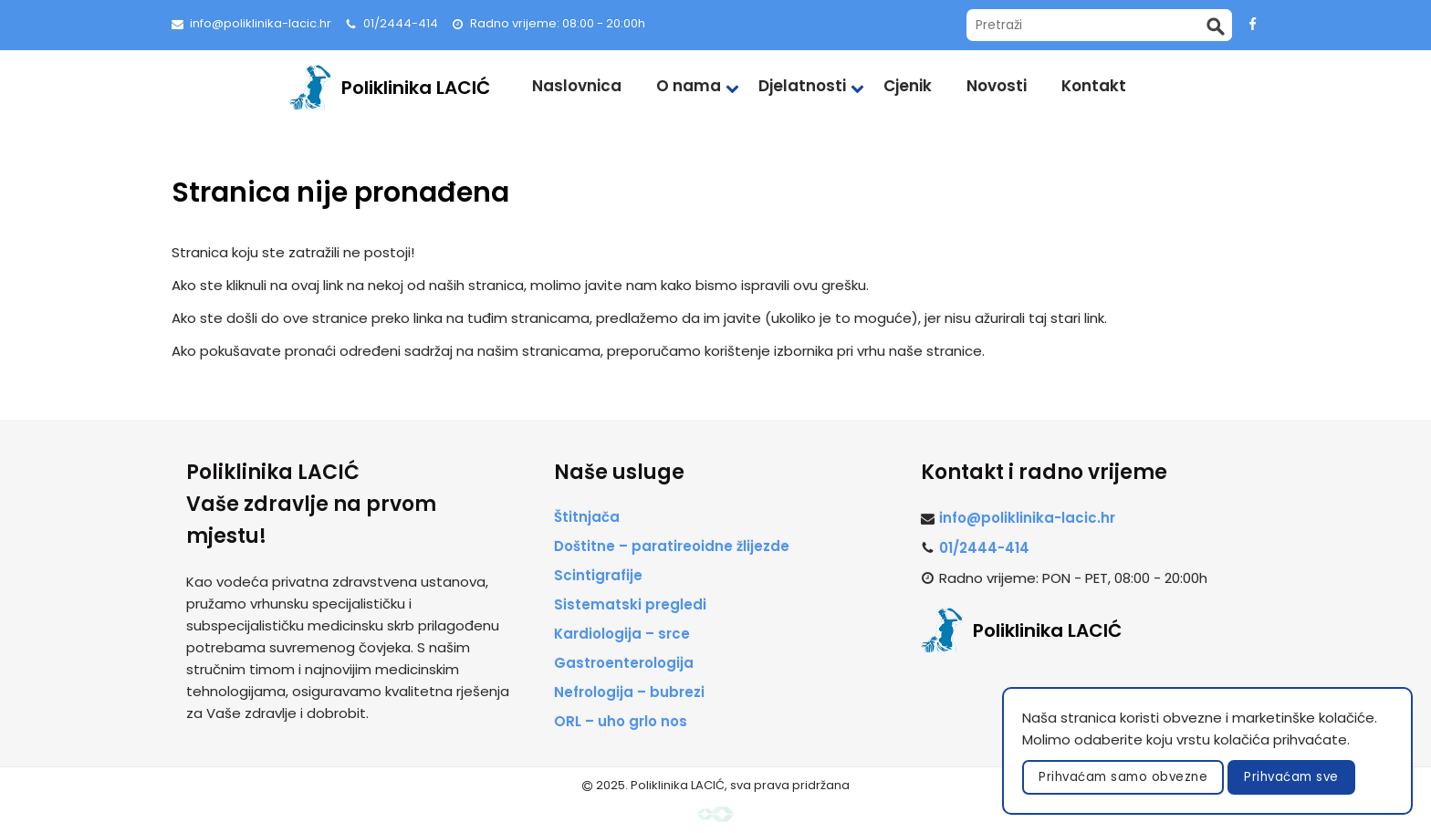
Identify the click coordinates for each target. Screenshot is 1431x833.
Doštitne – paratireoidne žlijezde (671, 546)
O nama (688, 86)
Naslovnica (576, 86)
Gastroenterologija (624, 662)
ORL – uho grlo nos (620, 721)
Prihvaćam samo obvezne (1123, 777)
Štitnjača (587, 516)
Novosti (996, 86)
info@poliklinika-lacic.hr (260, 23)
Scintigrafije (598, 575)
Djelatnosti (802, 86)
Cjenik (907, 86)
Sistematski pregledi (630, 604)
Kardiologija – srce (622, 633)
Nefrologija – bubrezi (629, 692)
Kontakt (1093, 86)
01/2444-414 (400, 23)
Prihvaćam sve (1291, 777)
